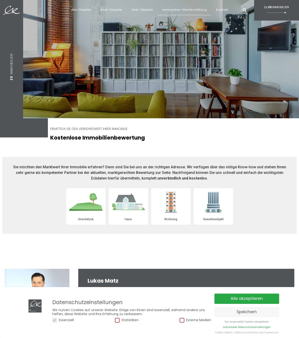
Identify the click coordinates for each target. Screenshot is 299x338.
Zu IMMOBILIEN (276, 9)
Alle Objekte (81, 9)
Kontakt (222, 9)
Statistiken (127, 321)
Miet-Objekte (142, 9)
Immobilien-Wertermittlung (185, 9)
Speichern (247, 313)
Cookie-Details (224, 333)
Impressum (271, 333)
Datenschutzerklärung (249, 333)
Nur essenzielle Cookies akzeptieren (247, 322)
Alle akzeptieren (247, 299)
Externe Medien (195, 321)
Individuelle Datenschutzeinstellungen (247, 328)
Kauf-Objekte (111, 9)
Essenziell (63, 321)
